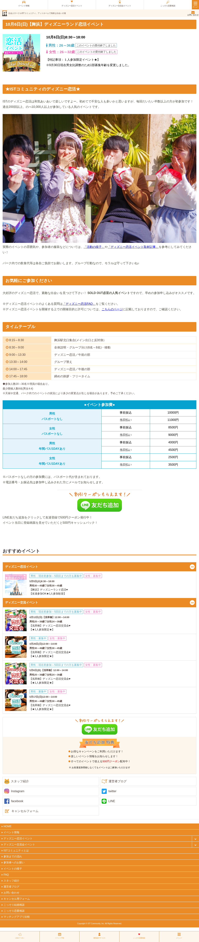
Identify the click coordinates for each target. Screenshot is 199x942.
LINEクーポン (20, 938)
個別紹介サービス (99, 938)
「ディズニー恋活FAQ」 (79, 303)
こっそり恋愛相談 (139, 938)
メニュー (179, 938)
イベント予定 (59, 938)
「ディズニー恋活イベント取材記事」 (133, 246)
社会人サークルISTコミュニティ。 (37, 13)
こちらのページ (112, 309)
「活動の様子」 (94, 246)
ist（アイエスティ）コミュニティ (4, 13)
